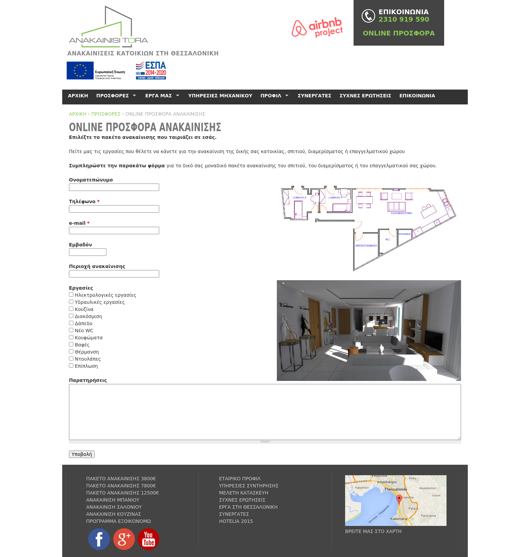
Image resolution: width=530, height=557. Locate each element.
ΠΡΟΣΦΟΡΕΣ (106, 114)
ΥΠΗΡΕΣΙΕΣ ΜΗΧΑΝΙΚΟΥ (220, 95)
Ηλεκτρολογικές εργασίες (105, 295)
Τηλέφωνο (84, 201)
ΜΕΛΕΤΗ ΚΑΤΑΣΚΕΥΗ (243, 492)
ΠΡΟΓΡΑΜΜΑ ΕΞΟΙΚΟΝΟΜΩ (118, 521)
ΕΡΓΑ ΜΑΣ (161, 96)
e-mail (79, 223)
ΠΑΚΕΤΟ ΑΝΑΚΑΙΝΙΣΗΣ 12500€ (122, 492)
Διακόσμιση (88, 316)
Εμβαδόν (80, 244)
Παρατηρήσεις (88, 380)
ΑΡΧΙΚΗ (77, 114)
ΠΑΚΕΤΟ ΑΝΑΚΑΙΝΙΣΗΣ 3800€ (121, 478)
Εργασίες (81, 288)
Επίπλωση (86, 366)
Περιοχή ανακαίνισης (97, 266)
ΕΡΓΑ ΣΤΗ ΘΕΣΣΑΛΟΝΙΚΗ (248, 507)
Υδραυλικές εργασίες (100, 302)
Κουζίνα (84, 309)
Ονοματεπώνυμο (91, 180)
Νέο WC (84, 330)
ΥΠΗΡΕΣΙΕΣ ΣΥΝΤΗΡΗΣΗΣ (249, 485)
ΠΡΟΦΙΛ (273, 96)
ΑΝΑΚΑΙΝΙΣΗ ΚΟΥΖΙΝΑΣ (113, 514)
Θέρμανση (87, 352)
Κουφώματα (89, 337)
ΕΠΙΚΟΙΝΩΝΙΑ (417, 95)
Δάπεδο (83, 323)
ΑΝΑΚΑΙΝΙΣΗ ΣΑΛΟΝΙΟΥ (114, 507)
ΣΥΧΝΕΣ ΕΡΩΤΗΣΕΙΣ (365, 95)
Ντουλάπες (88, 359)
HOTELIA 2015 (236, 521)
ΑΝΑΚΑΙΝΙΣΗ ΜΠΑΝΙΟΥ (112, 500)
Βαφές (82, 344)
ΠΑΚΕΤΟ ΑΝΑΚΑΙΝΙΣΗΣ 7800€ (121, 485)
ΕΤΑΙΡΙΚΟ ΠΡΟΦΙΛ (240, 478)
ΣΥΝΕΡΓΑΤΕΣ (315, 95)
